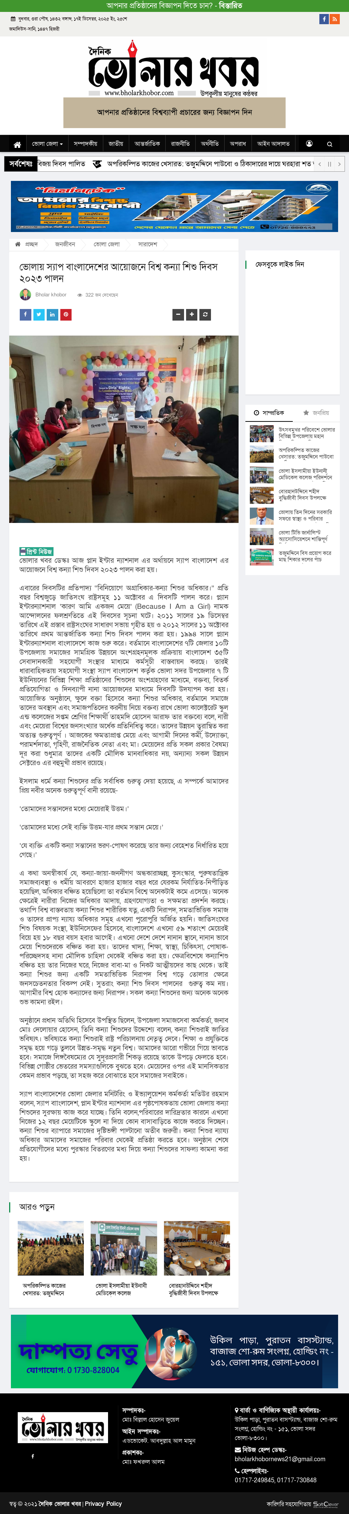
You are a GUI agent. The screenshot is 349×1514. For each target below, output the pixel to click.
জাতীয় (116, 144)
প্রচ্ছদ (26, 244)
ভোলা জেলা (47, 144)
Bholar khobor (50, 295)
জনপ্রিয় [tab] (316, 413)
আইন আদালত (273, 144)
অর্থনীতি (210, 144)
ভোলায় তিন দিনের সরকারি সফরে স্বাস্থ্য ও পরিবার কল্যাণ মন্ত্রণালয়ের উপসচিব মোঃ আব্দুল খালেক (306, 522)
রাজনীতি (180, 144)
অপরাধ (238, 144)
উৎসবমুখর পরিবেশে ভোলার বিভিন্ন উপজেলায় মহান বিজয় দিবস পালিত (307, 436)
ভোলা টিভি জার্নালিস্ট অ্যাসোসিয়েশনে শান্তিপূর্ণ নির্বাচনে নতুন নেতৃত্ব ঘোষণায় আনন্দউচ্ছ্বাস (303, 542)
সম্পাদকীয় (85, 144)
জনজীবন (65, 244)
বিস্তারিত (230, 6)
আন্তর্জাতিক (147, 144)
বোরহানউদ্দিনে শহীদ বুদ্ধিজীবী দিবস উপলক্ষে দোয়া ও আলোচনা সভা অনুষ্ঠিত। (302, 501)
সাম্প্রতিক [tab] (269, 413)
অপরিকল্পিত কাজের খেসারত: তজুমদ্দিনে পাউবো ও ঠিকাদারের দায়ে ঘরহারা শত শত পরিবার (219, 164)
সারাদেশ (147, 244)
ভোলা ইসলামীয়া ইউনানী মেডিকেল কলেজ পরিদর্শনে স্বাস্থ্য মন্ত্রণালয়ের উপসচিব (305, 477)
